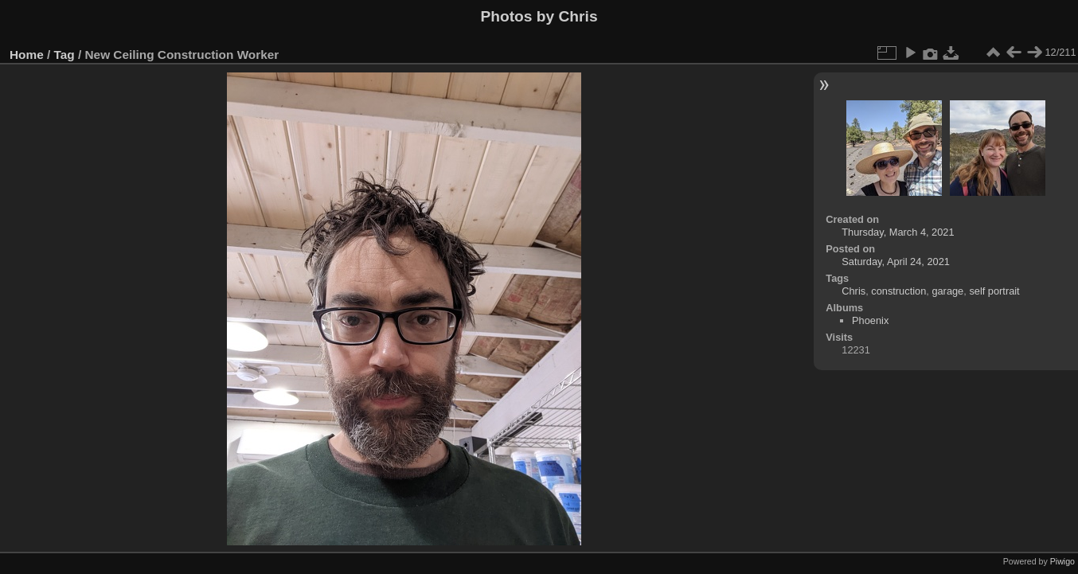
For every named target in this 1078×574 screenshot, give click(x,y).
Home (27, 54)
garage (947, 291)
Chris (853, 291)
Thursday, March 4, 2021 (898, 232)
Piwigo (1062, 561)
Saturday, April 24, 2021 (896, 261)
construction (898, 291)
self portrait (994, 291)
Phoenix (870, 320)
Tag (64, 54)
